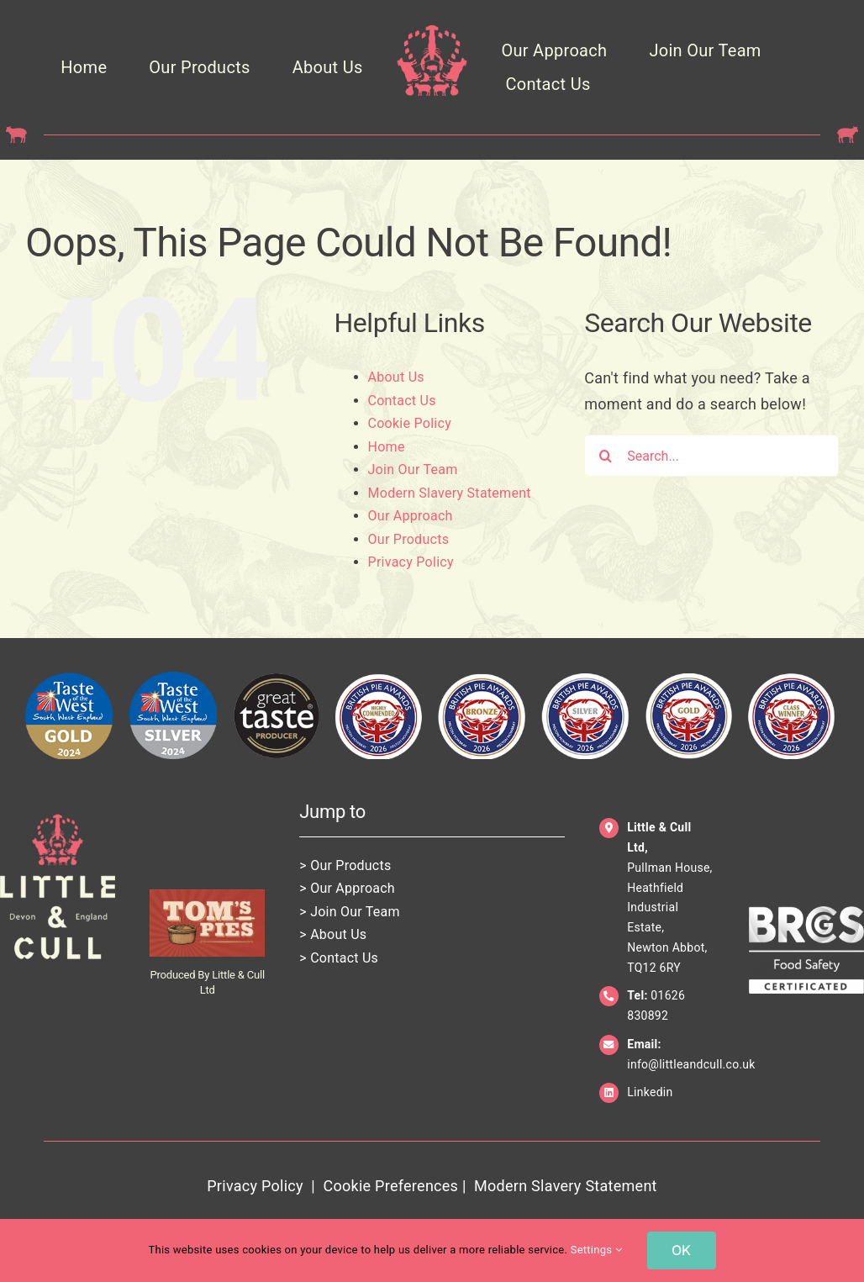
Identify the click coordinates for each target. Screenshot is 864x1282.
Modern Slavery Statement (449, 493)
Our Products (409, 539)
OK (681, 1250)
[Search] (605, 456)
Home (386, 447)
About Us (396, 377)
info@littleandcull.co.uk (691, 1064)
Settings (596, 1249)
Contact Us (402, 401)
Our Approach (410, 516)
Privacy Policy (411, 562)
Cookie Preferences (390, 1186)
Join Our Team (413, 469)
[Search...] (711, 456)
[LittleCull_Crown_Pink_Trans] (432, 32)
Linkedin (649, 1092)
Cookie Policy (409, 423)
